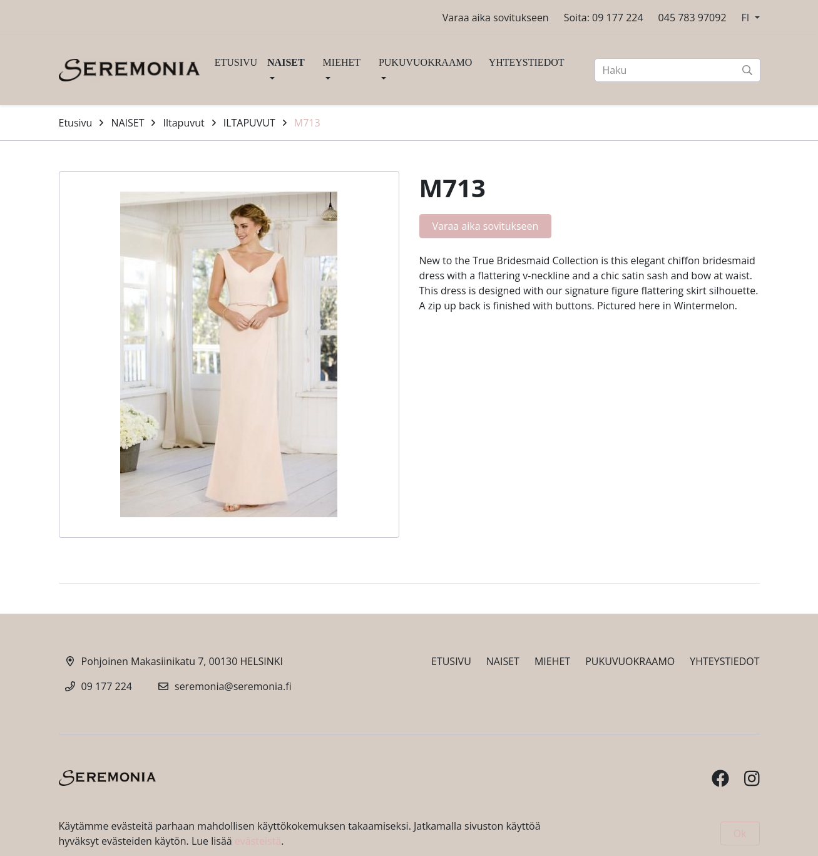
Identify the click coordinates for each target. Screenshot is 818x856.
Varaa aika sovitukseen (495, 17)
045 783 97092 (692, 17)
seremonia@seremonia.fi (233, 686)
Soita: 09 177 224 (603, 17)
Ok (740, 833)
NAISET (285, 62)
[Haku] (677, 70)
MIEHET (341, 62)
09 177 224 (107, 686)
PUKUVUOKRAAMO (425, 62)
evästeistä (258, 841)
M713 (307, 123)
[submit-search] (747, 70)
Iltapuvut (183, 123)
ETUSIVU (236, 62)
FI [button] (747, 17)
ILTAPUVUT (249, 123)
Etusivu (76, 123)
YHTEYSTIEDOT (527, 62)
